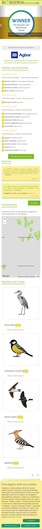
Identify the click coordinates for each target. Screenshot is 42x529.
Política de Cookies (14, 517)
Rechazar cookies (10, 526)
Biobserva (20, 3)
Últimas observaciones (15, 330)
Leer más (34, 179)
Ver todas (34, 203)
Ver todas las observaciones (21, 156)
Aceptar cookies (30, 526)
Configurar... (31, 521)
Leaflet (38, 274)
